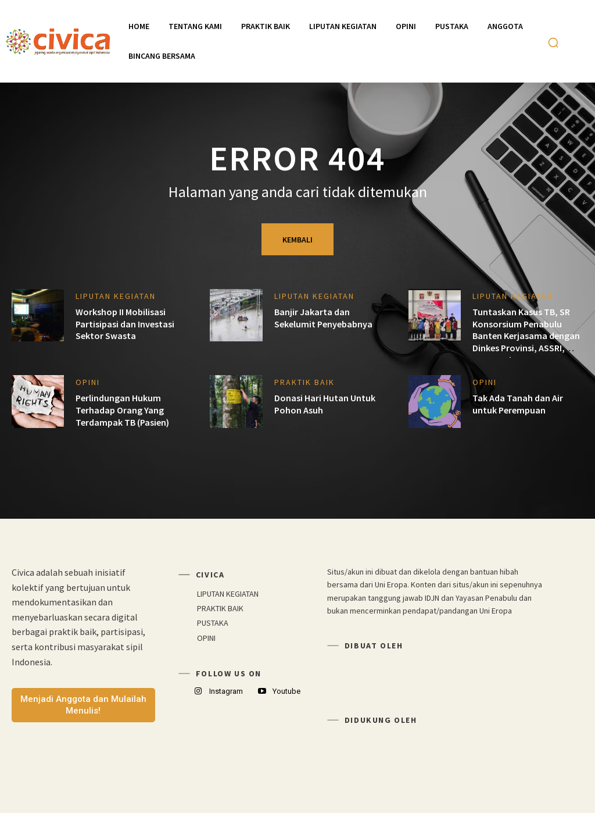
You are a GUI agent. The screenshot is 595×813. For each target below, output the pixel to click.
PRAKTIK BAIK (304, 382)
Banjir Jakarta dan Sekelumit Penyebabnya (323, 318)
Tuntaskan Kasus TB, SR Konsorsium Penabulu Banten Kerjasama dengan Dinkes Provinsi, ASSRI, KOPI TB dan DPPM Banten (526, 336)
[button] (553, 42)
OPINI (88, 382)
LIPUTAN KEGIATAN (116, 296)
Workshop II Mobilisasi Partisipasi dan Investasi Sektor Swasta (125, 324)
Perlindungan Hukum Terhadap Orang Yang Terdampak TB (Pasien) (122, 410)
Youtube (286, 691)
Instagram (226, 691)
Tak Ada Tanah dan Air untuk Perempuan (517, 404)
